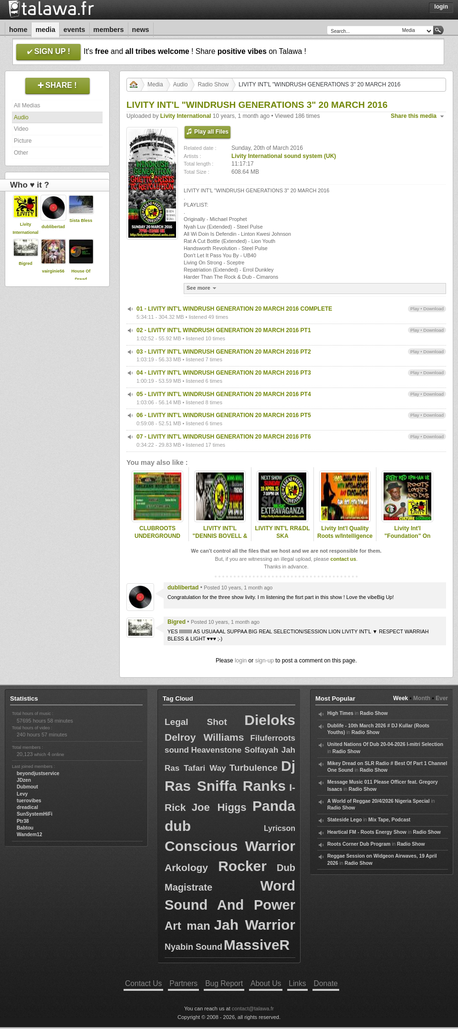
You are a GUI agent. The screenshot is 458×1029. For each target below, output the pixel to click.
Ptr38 (23, 821)
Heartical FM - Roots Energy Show (366, 832)
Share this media (414, 116)
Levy (22, 794)
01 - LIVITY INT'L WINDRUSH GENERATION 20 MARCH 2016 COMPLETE (234, 308)
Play (414, 308)
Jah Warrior (254, 925)
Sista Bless (80, 220)
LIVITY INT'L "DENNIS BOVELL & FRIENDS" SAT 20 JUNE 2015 (220, 540)
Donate (326, 983)
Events (74, 29)
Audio (21, 117)
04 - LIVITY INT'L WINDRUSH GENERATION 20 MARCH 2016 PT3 (223, 372)
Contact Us (143, 983)
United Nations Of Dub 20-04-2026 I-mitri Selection (385, 744)
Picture (22, 140)
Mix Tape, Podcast (389, 819)
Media (45, 29)
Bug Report (224, 983)
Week (400, 698)
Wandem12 (29, 834)
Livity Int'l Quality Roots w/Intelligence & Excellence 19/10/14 (345, 540)
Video (21, 129)
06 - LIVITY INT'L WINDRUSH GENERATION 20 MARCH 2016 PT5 (223, 415)
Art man (187, 925)
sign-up (264, 660)
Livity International (185, 116)
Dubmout (27, 786)
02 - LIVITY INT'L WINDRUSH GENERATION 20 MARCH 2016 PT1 (223, 330)
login (241, 660)
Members (109, 29)
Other (21, 152)
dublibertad (53, 226)
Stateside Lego (344, 819)
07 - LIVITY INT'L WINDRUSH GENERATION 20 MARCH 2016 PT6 (223, 436)
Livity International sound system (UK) (283, 156)
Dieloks (269, 720)
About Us (265, 983)
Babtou (25, 827)
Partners (183, 983)
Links (297, 983)
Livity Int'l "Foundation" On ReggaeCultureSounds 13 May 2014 (407, 540)
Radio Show (213, 84)
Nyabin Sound (193, 947)
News (140, 29)
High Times (340, 713)
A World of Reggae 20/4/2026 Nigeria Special (378, 801)
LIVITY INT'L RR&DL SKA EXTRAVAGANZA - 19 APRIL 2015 (282, 540)
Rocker (242, 866)
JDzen (24, 780)
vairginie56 (53, 271)
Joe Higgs (219, 807)
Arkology (186, 867)
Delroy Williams (204, 737)
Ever (442, 698)
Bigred (25, 263)
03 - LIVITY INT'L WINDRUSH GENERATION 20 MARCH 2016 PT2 (223, 351)
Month (421, 698)
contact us (343, 559)
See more (203, 288)
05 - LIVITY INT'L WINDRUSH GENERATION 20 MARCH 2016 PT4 (223, 394)
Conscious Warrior (230, 846)
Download (433, 308)
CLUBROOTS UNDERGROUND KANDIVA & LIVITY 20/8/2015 (157, 540)
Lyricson (279, 828)
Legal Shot (196, 722)
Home (18, 29)
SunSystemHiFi (34, 814)
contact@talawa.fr (253, 1008)
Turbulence (253, 768)
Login (441, 6)
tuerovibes (29, 800)
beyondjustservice (38, 773)
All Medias (27, 105)
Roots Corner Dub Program (358, 844)
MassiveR (257, 945)
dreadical (27, 807)
